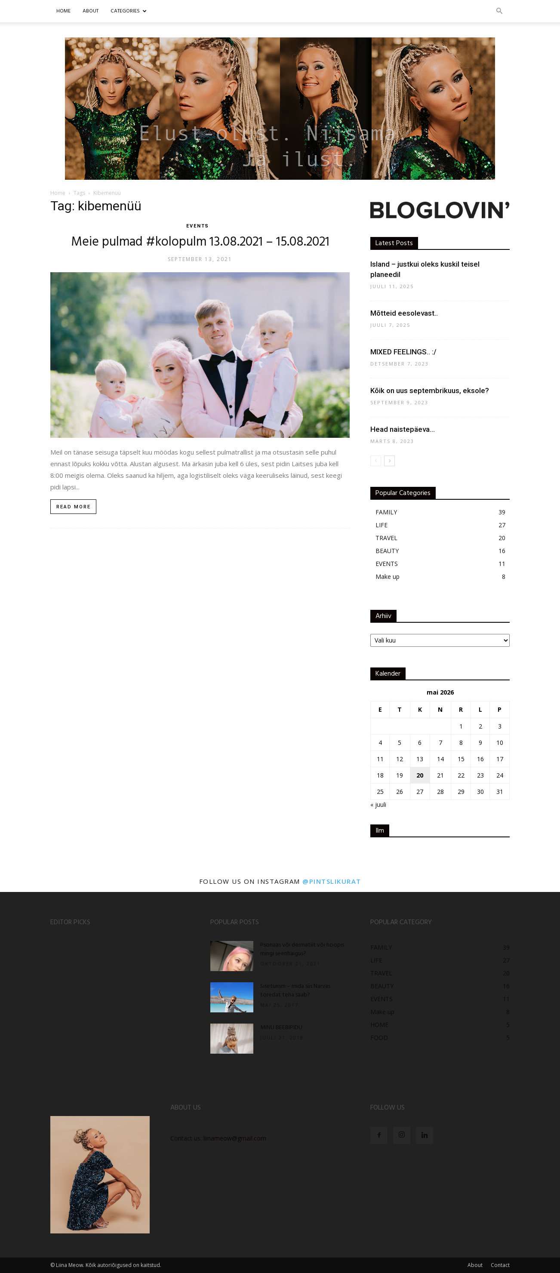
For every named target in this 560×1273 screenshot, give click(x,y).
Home (63, 11)
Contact (500, 1265)
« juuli (378, 804)
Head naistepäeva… (402, 429)
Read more (73, 507)
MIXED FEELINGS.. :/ (403, 351)
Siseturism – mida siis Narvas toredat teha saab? (295, 990)
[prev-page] (375, 460)
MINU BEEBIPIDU (281, 1028)
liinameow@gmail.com (234, 1138)
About (475, 1265)
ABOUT (90, 11)
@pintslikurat (331, 881)
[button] (499, 11)
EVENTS (197, 226)
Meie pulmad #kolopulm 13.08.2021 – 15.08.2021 (200, 242)
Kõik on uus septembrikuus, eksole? (429, 390)
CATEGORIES (129, 11)
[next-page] (389, 460)
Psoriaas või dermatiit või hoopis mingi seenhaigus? (302, 949)
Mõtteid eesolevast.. (404, 313)
